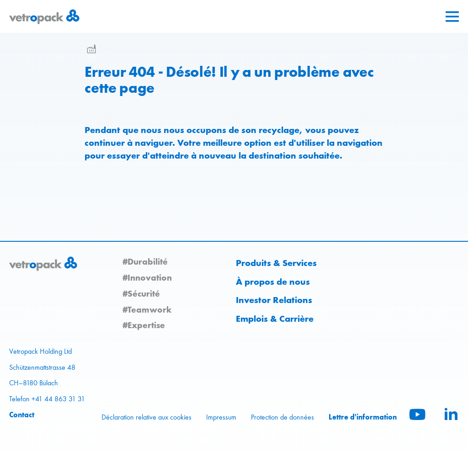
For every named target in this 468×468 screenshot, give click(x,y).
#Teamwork (146, 309)
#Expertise (143, 324)
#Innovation (147, 277)
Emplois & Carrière (275, 318)
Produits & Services (276, 263)
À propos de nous (273, 281)
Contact (21, 414)
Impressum (221, 417)
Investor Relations (274, 300)
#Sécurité (141, 293)
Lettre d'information (363, 416)
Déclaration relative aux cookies (146, 417)
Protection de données (282, 417)
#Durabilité (145, 261)
